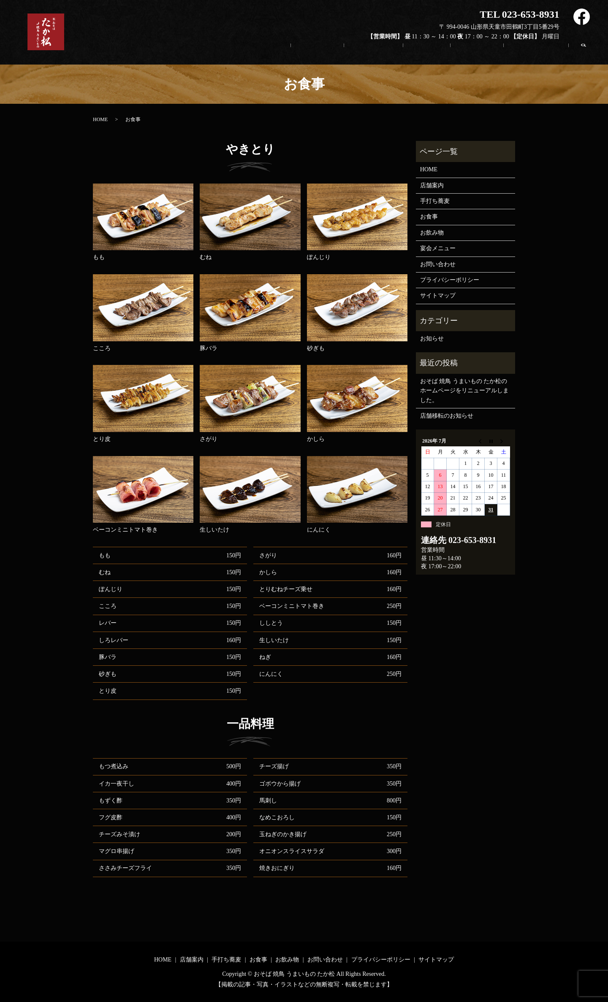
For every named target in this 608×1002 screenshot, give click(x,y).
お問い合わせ (537, 54)
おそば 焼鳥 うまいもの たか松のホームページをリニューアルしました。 (464, 390)
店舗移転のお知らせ (446, 416)
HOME (286, 54)
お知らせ (432, 338)
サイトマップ (438, 295)
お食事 (435, 54)
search (588, 52)
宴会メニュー (438, 248)
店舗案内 (333, 54)
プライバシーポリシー (449, 280)
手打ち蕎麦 (385, 54)
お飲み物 (482, 54)
